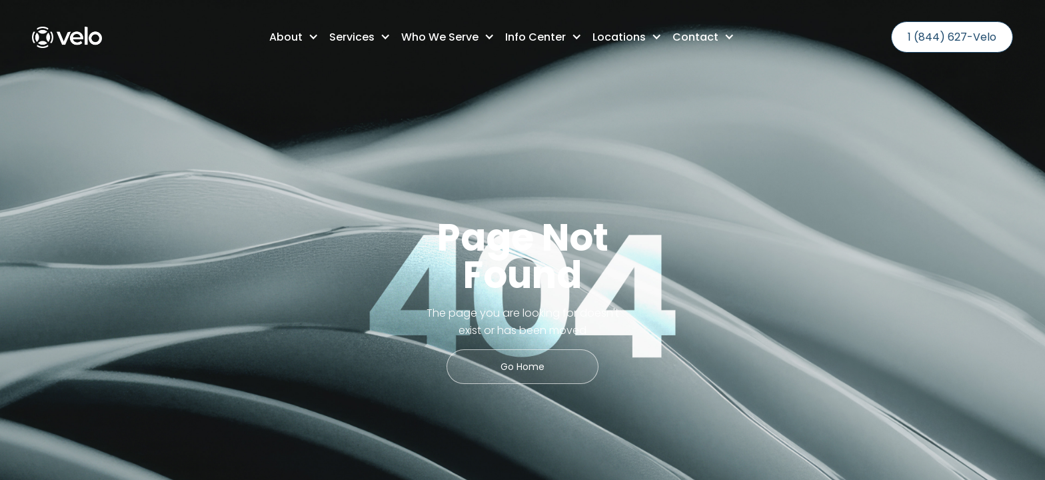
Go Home (522, 366)
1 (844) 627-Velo (952, 37)
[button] (289, 37)
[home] (67, 37)
